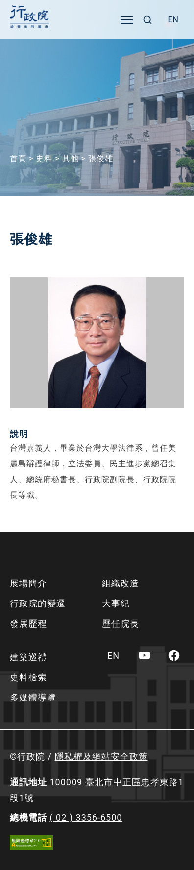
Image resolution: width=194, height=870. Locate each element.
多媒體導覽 (33, 697)
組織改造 (120, 583)
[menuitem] (173, 19)
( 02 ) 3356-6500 (85, 817)
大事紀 (116, 603)
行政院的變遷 (38, 603)
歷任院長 (120, 623)
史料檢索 (28, 677)
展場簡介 (28, 583)
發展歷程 (28, 623)
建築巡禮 (28, 657)
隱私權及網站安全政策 (101, 756)
